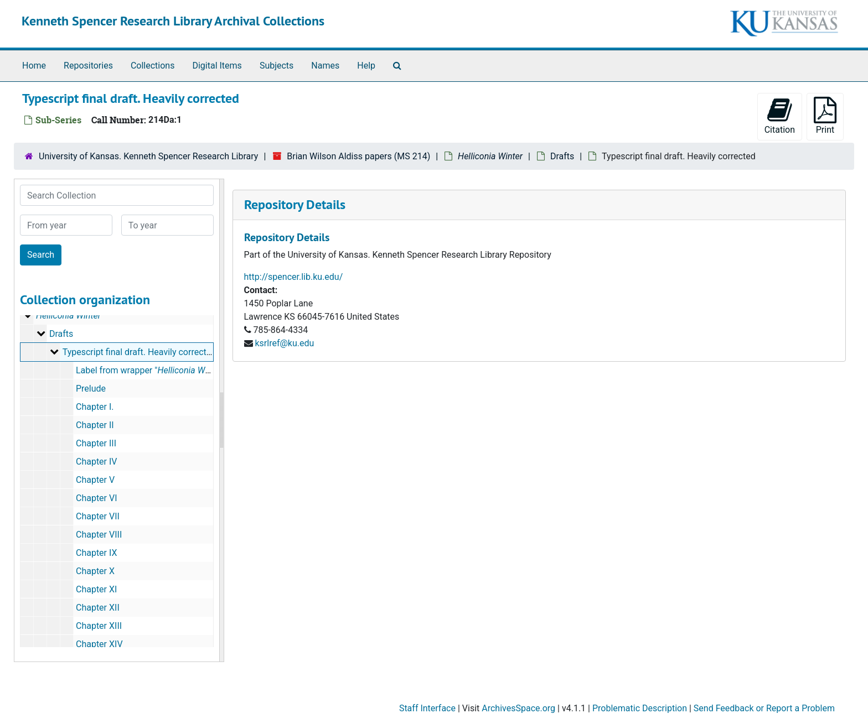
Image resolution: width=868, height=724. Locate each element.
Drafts (562, 156)
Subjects (276, 65)
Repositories (88, 65)
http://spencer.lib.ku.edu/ (293, 277)
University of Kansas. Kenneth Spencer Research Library (148, 156)
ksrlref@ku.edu (284, 343)
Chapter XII (98, 607)
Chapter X (95, 571)
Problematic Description (639, 708)
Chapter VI (96, 498)
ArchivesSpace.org (518, 708)
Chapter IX (96, 553)
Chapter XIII (99, 626)
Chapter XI (96, 589)
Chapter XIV (99, 644)
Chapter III (96, 443)
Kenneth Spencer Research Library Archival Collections (173, 20)
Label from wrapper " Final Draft (170, 370)
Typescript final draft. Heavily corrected (139, 352)
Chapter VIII (99, 534)
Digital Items (216, 65)
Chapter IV (96, 461)
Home (34, 65)
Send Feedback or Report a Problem (764, 708)
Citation (779, 116)
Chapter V (95, 480)
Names (325, 65)
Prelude (91, 388)
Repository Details (294, 204)
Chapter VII (98, 516)
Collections (153, 65)
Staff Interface (427, 708)
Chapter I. (95, 407)
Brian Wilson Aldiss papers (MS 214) (358, 156)
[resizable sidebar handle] (221, 420)
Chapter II (95, 425)
